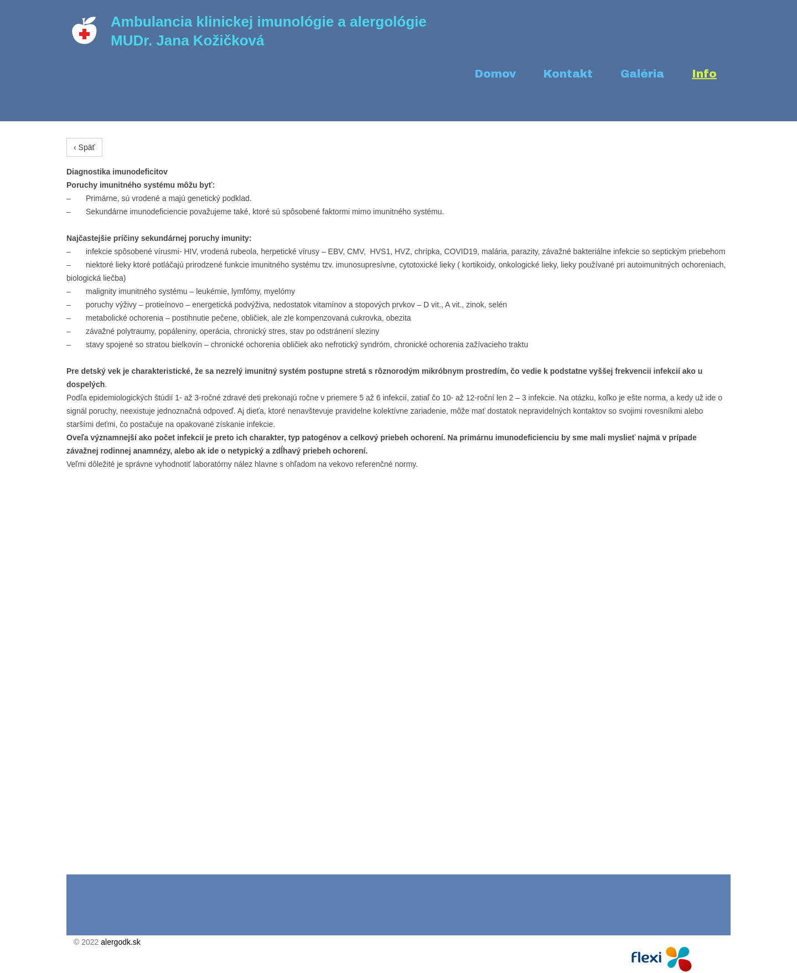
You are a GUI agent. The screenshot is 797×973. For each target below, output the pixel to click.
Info (704, 74)
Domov (495, 74)
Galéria (642, 74)
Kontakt (568, 74)
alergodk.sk (121, 942)
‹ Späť (84, 147)
